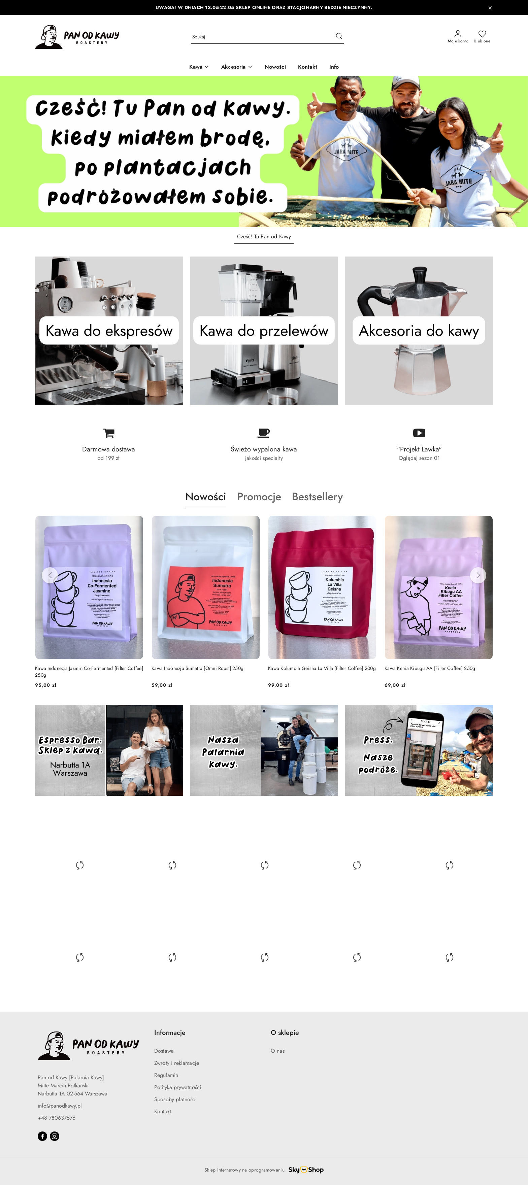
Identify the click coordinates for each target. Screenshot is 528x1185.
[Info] (334, 67)
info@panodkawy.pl (60, 1106)
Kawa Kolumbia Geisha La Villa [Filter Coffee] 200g (322, 668)
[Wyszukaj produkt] (267, 37)
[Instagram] (54, 1136)
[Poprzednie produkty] (50, 575)
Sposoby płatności (175, 1099)
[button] (205, 502)
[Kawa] (199, 67)
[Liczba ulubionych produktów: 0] (482, 37)
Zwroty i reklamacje (176, 1063)
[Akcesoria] (237, 67)
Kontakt (162, 1111)
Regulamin (166, 1075)
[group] (264, 151)
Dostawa (164, 1051)
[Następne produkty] (478, 575)
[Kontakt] (307, 67)
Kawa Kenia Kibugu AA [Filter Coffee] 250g (430, 668)
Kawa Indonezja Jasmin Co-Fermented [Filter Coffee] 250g (89, 671)
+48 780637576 (56, 1118)
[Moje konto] (458, 37)
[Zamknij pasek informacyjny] (490, 8)
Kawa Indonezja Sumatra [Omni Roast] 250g (197, 668)
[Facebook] (42, 1136)
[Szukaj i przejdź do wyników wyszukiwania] (339, 37)
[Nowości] (275, 67)
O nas (278, 1051)
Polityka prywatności (177, 1087)
